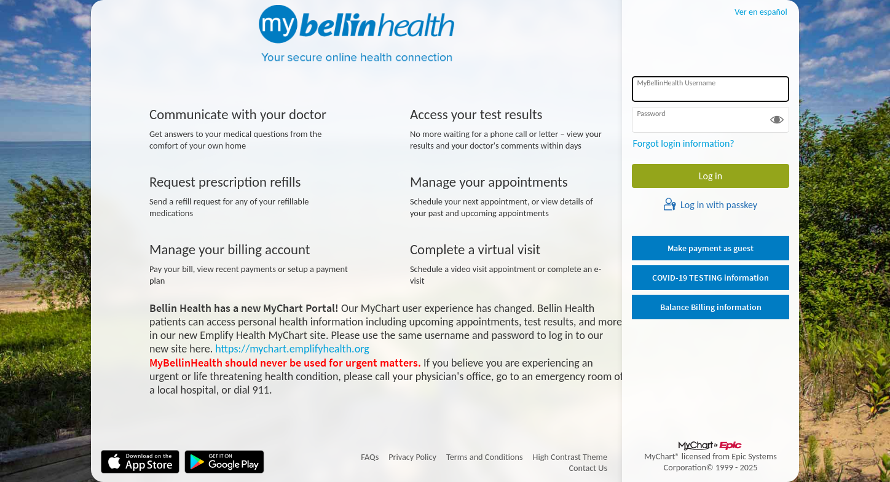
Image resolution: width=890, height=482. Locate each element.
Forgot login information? (683, 143)
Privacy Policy (412, 456)
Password (651, 113)
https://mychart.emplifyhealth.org (292, 349)
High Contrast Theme (570, 456)
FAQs (370, 456)
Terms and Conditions (484, 456)
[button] (777, 120)
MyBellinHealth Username (676, 83)
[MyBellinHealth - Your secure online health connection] (356, 34)
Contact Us (588, 467)
